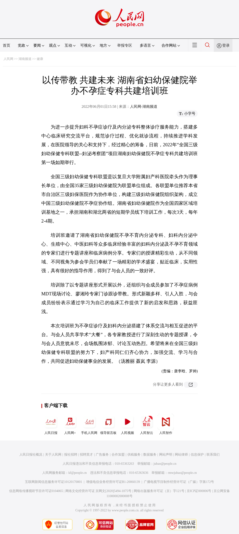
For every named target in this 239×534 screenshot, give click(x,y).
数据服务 (149, 454)
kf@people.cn (77, 473)
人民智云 (146, 424)
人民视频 (127, 424)
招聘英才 (86, 454)
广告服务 (102, 454)
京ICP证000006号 (199, 491)
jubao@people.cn (165, 463)
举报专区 (124, 45)
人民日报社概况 (30, 454)
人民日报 (51, 424)
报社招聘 (70, 454)
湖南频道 (25, 59)
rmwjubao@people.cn (182, 473)
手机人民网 (89, 424)
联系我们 (213, 454)
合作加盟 (118, 454)
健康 (40, 59)
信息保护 (197, 454)
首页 (6, 45)
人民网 (8, 59)
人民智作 (166, 424)
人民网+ (70, 424)
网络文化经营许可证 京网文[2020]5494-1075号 (98, 491)
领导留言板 (108, 424)
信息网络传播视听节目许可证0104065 (36, 491)
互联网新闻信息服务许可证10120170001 (53, 482)
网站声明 (165, 454)
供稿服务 (134, 454)
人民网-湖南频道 (143, 106)
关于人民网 (53, 454)
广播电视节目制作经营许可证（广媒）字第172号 (179, 482)
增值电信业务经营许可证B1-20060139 (113, 482)
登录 (226, 45)
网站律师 (181, 454)
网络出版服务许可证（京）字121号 (159, 491)
